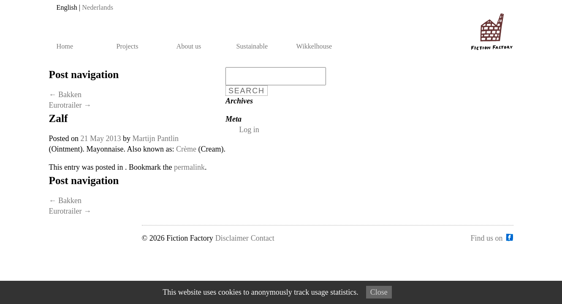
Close (379, 292)
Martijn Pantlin (156, 138)
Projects (127, 46)
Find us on (486, 238)
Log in (249, 129)
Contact (262, 238)
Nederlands (97, 7)
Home (65, 46)
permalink (189, 167)
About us (188, 46)
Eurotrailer (70, 105)
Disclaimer (232, 238)
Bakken (65, 94)
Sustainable (252, 46)
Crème (186, 149)
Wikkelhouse (314, 46)
